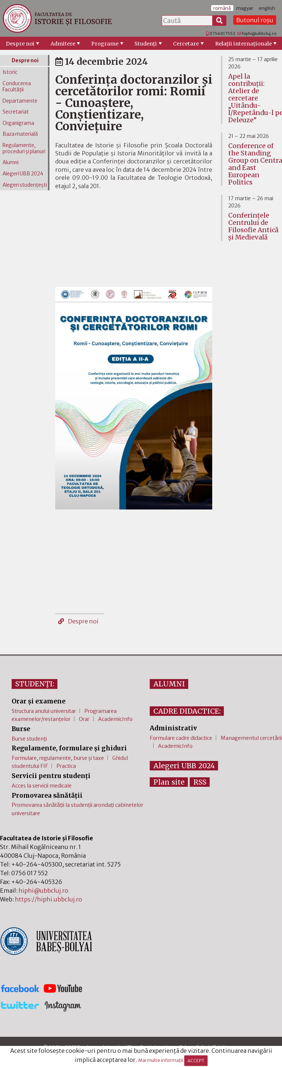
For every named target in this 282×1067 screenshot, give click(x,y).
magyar (244, 8)
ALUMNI (169, 683)
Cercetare (186, 43)
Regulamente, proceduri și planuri (24, 148)
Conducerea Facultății (17, 86)
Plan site (169, 782)
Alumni (11, 162)
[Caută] (219, 20)
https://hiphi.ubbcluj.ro (48, 899)
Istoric (10, 72)
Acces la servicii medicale (42, 785)
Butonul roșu (254, 20)
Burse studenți (29, 738)
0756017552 (222, 33)
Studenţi (145, 43)
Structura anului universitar (44, 711)
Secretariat (16, 112)
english (267, 8)
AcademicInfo (115, 719)
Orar (84, 719)
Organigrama (18, 123)
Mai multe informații (160, 1060)
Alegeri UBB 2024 (23, 174)
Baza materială (20, 134)
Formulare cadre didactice (181, 738)
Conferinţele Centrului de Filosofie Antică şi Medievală (253, 226)
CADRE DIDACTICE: (187, 711)
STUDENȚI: (34, 683)
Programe (104, 43)
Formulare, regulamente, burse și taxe (58, 758)
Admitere (63, 43)
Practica (66, 766)
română (222, 8)
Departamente (20, 101)
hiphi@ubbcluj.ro (259, 33)
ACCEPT (196, 1060)
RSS (199, 782)
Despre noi (20, 43)
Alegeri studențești (25, 185)
